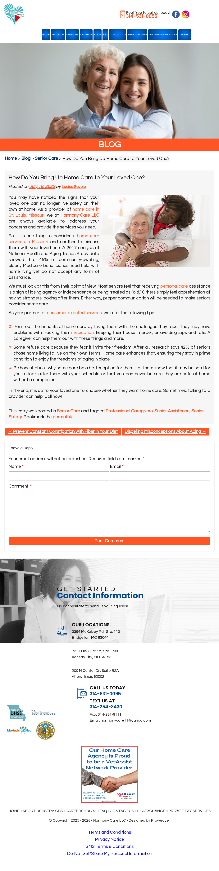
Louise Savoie (74, 187)
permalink (62, 417)
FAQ (105, 34)
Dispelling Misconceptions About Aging (165, 431)
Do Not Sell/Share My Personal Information (109, 853)
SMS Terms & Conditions (110, 846)
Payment (185, 34)
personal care (174, 286)
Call (48, 396)
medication (82, 332)
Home (46, 34)
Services (72, 34)
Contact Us (118, 34)
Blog (97, 34)
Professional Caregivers (129, 411)
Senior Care (68, 411)
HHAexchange (137, 34)
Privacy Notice (109, 839)
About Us (57, 34)
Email (116, 466)
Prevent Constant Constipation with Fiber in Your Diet (63, 431)
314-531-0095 (141, 16)
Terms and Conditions (109, 832)
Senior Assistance (171, 411)
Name (16, 466)
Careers (86, 34)
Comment (20, 486)
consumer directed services (74, 313)
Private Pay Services (163, 34)
